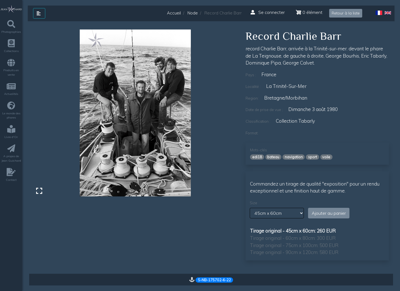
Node (193, 13)
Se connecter (268, 12)
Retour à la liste (346, 13)
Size (253, 203)
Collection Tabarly (295, 121)
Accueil (174, 13)
